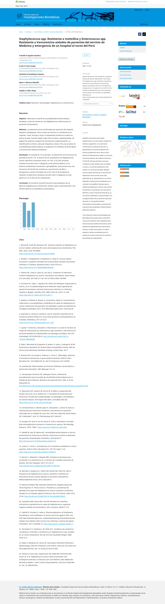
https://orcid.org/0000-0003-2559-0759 (30, 87)
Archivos (27, 24)
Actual (18, 24)
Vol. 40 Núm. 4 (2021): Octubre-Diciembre (48, 32)
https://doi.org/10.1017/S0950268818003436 (36, 267)
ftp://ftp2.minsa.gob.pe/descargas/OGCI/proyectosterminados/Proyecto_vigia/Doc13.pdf (53, 386)
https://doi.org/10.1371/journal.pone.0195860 (37, 254)
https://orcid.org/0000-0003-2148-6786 (30, 79)
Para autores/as (125, 75)
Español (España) (126, 51)
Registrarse (138, 10)
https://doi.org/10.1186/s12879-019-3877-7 (35, 295)
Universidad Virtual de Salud (116, 1)
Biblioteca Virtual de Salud (137, 1)
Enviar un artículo (126, 59)
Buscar (144, 24)
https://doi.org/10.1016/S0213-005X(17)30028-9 (37, 452)
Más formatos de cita (91, 104)
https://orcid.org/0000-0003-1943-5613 (30, 62)
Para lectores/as (125, 71)
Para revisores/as (126, 78)
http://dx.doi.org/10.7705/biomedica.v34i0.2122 (37, 441)
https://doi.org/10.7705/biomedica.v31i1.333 (36, 322)
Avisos (36, 24)
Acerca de (57, 24)
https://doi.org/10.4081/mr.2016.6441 (52, 427)
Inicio (21, 32)
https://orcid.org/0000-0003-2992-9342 (30, 95)
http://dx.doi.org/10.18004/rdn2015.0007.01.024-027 (39, 466)
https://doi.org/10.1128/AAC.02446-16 (58, 524)
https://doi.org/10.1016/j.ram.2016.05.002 (35, 402)
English (122, 47)
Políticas (46, 24)
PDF (87, 55)
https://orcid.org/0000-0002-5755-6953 (30, 71)
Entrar (147, 10)
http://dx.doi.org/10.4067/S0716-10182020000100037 (44, 496)
